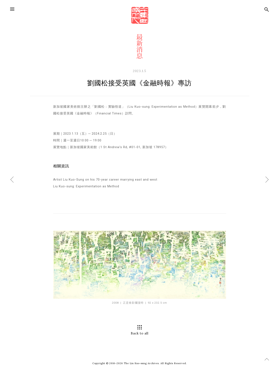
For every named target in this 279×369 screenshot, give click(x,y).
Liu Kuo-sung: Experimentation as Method (86, 186)
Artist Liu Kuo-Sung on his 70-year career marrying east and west (105, 179)
